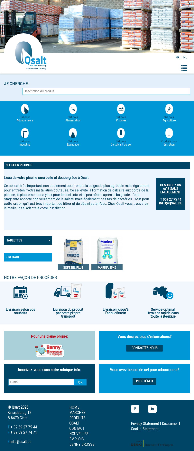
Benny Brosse (81, 444)
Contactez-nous (144, 348)
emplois (76, 439)
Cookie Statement (145, 428)
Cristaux (13, 257)
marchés (77, 412)
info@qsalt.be (21, 441)
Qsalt (74, 423)
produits (77, 417)
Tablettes (28, 240)
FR (177, 57)
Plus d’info (144, 381)
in (152, 408)
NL (185, 57)
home (74, 407)
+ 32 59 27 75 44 (24, 427)
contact (76, 428)
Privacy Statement (145, 423)
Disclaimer (170, 423)
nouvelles (78, 433)
